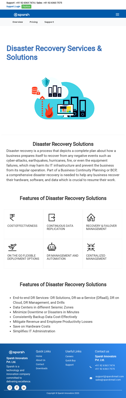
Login (17, 6)
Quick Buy (70, 360)
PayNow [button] (26, 6)
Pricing (33, 21)
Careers (69, 356)
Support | (10, 6)
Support (49, 21)
